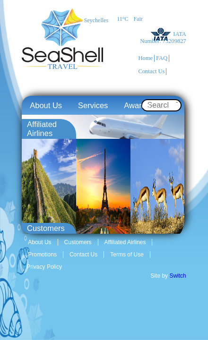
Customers (78, 242)
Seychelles (96, 20)
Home (146, 58)
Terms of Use (127, 254)
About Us (46, 105)
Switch (177, 275)
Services (93, 105)
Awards (137, 105)
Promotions (42, 254)
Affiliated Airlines (125, 242)
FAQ (161, 58)
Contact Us (152, 71)
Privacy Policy (44, 267)
